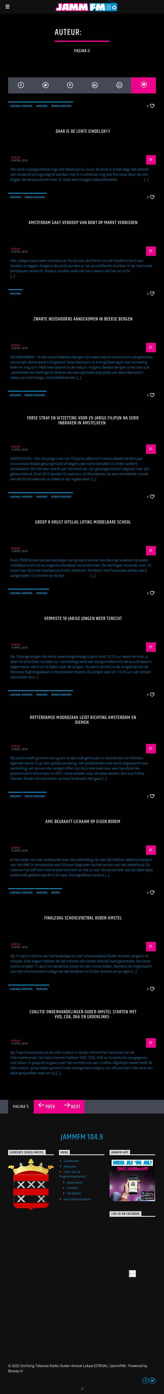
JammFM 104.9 (82, 1137)
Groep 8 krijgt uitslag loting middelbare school (83, 522)
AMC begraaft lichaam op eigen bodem (82, 821)
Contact (72, 1188)
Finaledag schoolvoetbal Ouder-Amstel (83, 918)
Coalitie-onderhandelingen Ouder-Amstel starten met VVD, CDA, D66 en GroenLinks (83, 1014)
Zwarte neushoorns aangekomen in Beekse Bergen (83, 319)
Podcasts (70, 1166)
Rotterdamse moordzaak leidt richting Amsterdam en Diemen (83, 720)
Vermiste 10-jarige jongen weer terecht (83, 618)
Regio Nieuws (61, 106)
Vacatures (74, 1193)
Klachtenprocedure (77, 1199)
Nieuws (41, 106)
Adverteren (75, 1182)
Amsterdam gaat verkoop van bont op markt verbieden (83, 222)
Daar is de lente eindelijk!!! (83, 131)
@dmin (96, 32)
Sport (55, 892)
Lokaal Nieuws (21, 106)
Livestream (71, 1161)
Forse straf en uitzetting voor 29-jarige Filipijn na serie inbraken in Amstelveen (83, 420)
